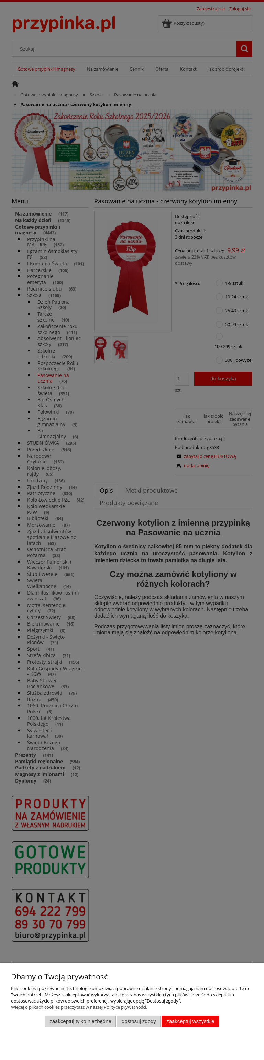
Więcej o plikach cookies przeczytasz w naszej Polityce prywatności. (79, 1007)
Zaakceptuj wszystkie (190, 1021)
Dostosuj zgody (139, 1021)
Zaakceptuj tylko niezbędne (80, 1021)
